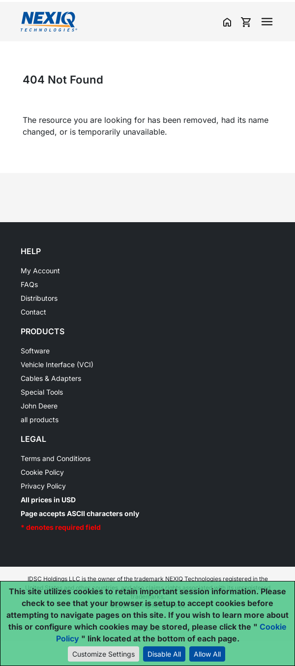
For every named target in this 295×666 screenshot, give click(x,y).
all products (40, 419)
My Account (40, 270)
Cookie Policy (42, 472)
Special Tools (42, 392)
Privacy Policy (43, 486)
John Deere (39, 406)
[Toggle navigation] (267, 21)
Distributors (39, 298)
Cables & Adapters (51, 378)
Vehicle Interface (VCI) (57, 364)
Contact (33, 312)
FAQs (29, 284)
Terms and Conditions (55, 458)
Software (35, 351)
